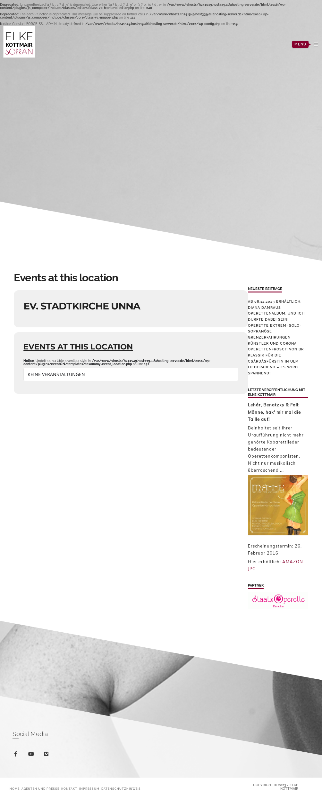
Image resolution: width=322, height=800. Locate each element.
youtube (32, 755)
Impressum (89, 788)
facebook (17, 755)
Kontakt (69, 788)
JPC (252, 568)
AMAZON (292, 561)
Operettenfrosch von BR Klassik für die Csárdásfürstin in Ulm (276, 355)
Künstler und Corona (272, 343)
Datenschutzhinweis (121, 788)
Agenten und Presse (40, 788)
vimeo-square (47, 755)
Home (15, 788)
